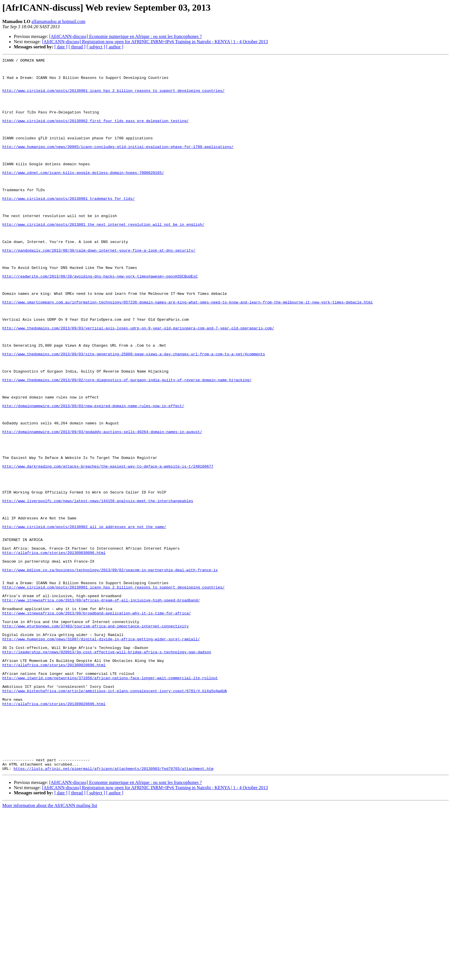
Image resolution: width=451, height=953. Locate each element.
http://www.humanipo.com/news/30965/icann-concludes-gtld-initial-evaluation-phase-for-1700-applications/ (117, 164)
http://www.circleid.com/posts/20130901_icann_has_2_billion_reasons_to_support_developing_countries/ (113, 97)
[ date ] (60, 46)
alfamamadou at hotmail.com (58, 21)
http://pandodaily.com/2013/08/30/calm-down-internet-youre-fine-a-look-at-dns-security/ (98, 289)
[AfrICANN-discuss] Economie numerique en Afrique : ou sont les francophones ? (125, 36)
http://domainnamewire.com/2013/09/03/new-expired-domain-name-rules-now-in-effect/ (93, 475)
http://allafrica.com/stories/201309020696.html (54, 786)
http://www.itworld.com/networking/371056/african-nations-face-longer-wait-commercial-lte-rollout (110, 802)
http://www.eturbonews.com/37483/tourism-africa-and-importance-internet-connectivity (95, 740)
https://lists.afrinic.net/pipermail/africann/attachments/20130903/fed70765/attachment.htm (113, 911)
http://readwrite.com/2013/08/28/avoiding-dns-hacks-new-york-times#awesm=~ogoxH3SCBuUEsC (100, 320)
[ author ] (114, 46)
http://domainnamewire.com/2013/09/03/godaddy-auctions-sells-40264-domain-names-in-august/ (102, 506)
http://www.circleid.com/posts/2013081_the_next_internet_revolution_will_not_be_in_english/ (103, 258)
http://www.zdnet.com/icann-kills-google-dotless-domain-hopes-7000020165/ (83, 195)
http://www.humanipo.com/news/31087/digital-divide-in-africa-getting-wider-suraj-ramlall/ (101, 755)
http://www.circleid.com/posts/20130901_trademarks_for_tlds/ (68, 226)
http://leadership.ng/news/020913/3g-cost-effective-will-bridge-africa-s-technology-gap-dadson (106, 771)
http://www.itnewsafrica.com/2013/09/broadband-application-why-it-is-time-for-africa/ (96, 724)
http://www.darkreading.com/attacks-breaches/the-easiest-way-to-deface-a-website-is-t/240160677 (107, 548)
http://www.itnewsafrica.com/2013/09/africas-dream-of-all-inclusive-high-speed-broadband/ (101, 708)
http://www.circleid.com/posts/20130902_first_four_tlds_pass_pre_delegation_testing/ (95, 133)
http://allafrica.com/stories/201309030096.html (54, 651)
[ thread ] (76, 46)
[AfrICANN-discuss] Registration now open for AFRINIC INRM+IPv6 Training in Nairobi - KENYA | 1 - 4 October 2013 (155, 41)
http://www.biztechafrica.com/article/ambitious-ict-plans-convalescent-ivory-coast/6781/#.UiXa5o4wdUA (114, 817)
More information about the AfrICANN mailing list (49, 948)
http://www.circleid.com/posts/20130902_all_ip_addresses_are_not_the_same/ (84, 620)
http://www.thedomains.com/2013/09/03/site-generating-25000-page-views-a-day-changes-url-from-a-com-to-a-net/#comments (133, 413)
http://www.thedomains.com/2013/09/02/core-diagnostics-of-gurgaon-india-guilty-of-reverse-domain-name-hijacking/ (127, 444)
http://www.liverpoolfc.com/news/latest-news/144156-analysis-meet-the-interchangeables (97, 589)
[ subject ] (96, 46)
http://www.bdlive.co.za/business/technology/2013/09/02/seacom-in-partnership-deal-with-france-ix (110, 672)
